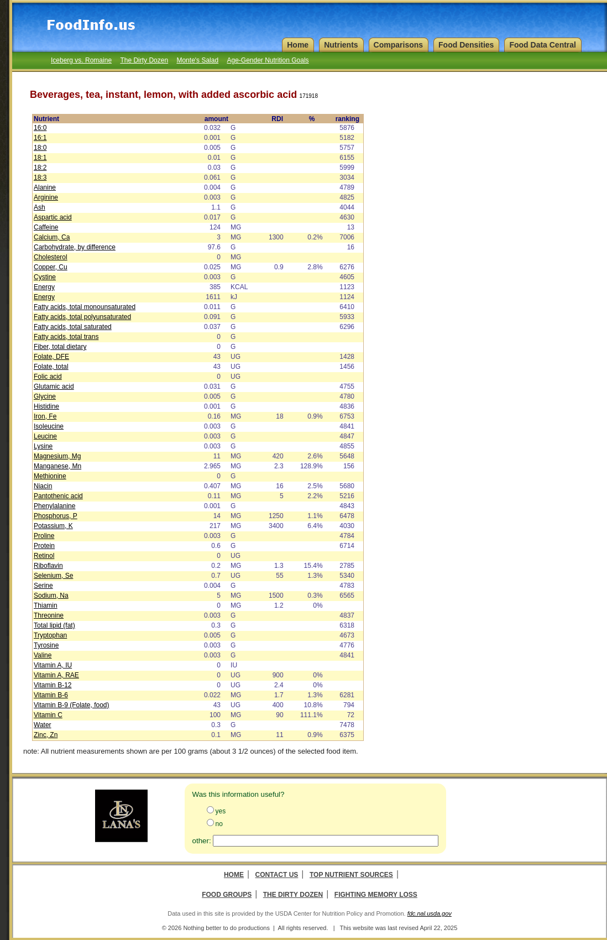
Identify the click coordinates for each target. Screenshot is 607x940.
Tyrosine (46, 645)
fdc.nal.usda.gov (429, 913)
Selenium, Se (53, 575)
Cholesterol (50, 257)
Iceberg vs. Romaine (81, 60)
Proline (44, 536)
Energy (44, 287)
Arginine (46, 197)
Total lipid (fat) (54, 625)
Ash (39, 207)
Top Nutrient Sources (351, 875)
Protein (44, 546)
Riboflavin (48, 566)
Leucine (45, 436)
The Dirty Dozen (144, 60)
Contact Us (277, 875)
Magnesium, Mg (57, 456)
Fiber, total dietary (60, 347)
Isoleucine (49, 426)
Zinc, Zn (45, 735)
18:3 (40, 177)
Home (234, 875)
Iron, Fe (45, 416)
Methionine (50, 476)
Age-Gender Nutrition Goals (267, 60)
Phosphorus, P (55, 516)
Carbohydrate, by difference (75, 247)
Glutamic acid (54, 386)
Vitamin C (48, 715)
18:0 (40, 148)
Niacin (43, 486)
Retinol (44, 556)
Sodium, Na (51, 595)
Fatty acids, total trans (66, 337)
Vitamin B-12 (52, 685)
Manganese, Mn (57, 466)
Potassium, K (53, 526)
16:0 (40, 128)
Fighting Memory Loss (375, 895)
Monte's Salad (197, 60)
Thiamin (45, 605)
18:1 (40, 157)
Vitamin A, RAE (56, 675)
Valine (42, 655)
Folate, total (51, 366)
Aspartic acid (53, 217)
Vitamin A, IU (53, 665)
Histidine (46, 406)
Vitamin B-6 (51, 695)
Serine (43, 585)
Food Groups (227, 895)
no (219, 824)
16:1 (40, 138)
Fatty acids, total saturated (73, 327)
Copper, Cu (50, 267)
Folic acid (48, 376)
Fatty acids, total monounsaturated (84, 307)
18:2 (40, 167)
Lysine (43, 446)
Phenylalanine (54, 506)
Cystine (45, 277)
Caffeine (46, 227)
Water (42, 725)
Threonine (49, 615)
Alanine (45, 187)
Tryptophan (50, 635)
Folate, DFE (51, 357)
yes (221, 811)
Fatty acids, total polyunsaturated (82, 317)
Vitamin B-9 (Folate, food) (71, 705)
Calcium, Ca (52, 237)
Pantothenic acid (58, 496)
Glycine (45, 396)
